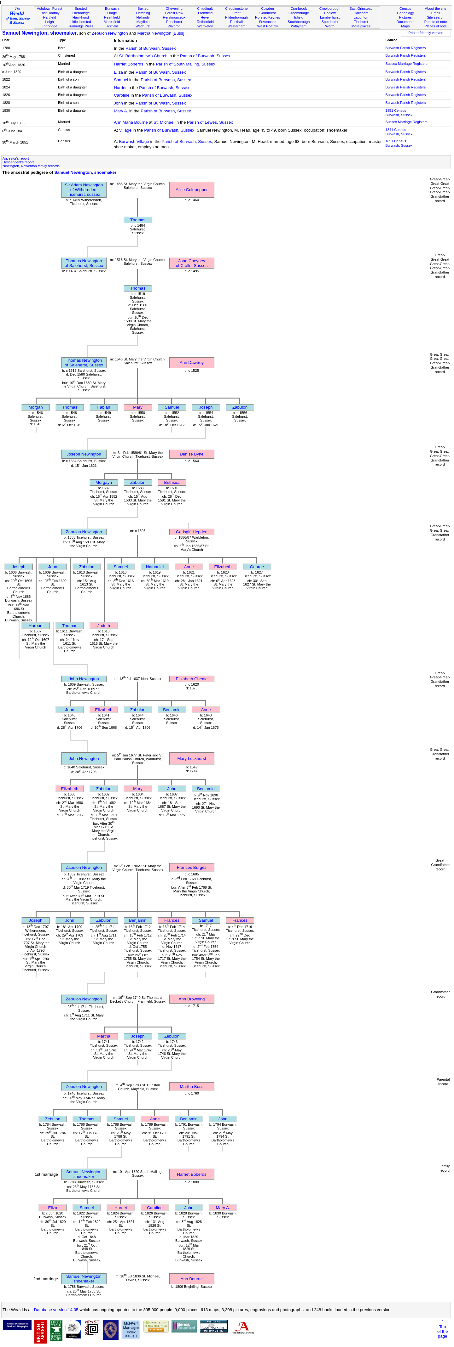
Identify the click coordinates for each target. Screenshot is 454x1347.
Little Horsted (80, 22)
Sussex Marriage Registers (406, 63)
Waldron (174, 26)
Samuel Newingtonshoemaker (84, 1174)
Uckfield (112, 26)
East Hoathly (50, 13)
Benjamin (172, 709)
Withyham (298, 26)
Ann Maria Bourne (131, 122)
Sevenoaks (267, 22)
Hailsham (361, 13)
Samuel (121, 79)
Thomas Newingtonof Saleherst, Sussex (84, 263)
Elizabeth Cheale (192, 678)
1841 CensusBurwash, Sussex (398, 132)
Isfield (298, 17)
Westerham (237, 26)
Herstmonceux (174, 17)
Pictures (405, 17)
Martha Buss (192, 1086)
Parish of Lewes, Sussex (210, 122)
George (257, 566)
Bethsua (172, 482)
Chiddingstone (236, 8)
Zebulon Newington (110, 33)
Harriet (120, 87)
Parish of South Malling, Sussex (185, 64)
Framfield (205, 13)
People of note (435, 22)
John (118, 103)
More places (361, 26)
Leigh (49, 22)
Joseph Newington (84, 454)
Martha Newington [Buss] (160, 33)
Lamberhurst (330, 17)
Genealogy (405, 13)
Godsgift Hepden (191, 531)
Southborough (299, 22)
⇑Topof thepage (442, 1329)
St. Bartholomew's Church (143, 56)
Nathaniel (155, 566)
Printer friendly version (425, 33)
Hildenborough (236, 17)
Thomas (137, 220)
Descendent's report (18, 162)
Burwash (112, 8)
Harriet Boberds (128, 64)
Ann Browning (192, 999)
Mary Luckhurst (191, 758)
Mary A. (121, 111)
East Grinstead (360, 8)
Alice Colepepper (192, 189)
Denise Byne (192, 454)
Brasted (81, 8)
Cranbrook (298, 8)
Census (405, 8)
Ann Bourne (192, 1278)
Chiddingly (205, 8)
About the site (435, 8)
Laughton (361, 17)
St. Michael (164, 122)
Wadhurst (143, 26)
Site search (436, 17)
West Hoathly (267, 26)
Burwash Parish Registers (405, 48)
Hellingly (143, 17)
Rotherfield (205, 22)
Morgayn (104, 482)
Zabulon (239, 407)
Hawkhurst (81, 17)
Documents (405, 22)
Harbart (36, 625)
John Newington (84, 678)
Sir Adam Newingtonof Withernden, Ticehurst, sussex (84, 190)
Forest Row (174, 13)
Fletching (143, 13)
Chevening (174, 8)
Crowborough (329, 8)
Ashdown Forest (49, 8)
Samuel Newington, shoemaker (39, 33)
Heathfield (112, 17)
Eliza (118, 72)
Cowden (267, 8)
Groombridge (298, 13)
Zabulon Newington (84, 531)
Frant (236, 13)
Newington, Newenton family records (31, 166)
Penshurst (174, 22)
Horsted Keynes (267, 17)
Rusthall (236, 22)
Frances (171, 920)
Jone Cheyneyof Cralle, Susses (192, 263)
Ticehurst (361, 22)
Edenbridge (81, 13)
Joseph (206, 407)
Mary (138, 407)
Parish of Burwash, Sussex (150, 48)
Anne (189, 566)
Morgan (35, 407)
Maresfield (112, 22)
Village (125, 130)
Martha (103, 1036)
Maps (405, 26)
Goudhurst (267, 13)
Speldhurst (330, 22)
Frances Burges (192, 867)
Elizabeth (223, 566)
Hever (205, 17)
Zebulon (103, 920)
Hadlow (330, 13)
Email (435, 13)
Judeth (103, 625)
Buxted (142, 8)
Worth (329, 26)
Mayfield (143, 22)
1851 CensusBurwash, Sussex (398, 113)
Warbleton (205, 26)
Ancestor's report (16, 158)
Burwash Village (134, 141)
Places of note (435, 26)
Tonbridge (49, 26)
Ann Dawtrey (192, 362)
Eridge (112, 13)
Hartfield (49, 17)
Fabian (103, 407)
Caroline (122, 95)
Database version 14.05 (56, 1309)
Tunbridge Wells (80, 26)
